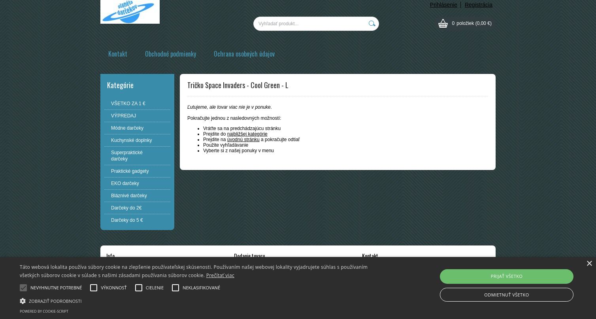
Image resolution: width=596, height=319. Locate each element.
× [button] (589, 264)
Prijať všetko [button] (507, 276)
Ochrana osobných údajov (244, 54)
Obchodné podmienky (170, 54)
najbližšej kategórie (247, 134)
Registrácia (478, 5)
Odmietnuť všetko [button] (506, 295)
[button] (200, 300)
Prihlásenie (443, 5)
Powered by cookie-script (44, 311)
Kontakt (117, 54)
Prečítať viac (220, 275)
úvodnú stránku (243, 139)
